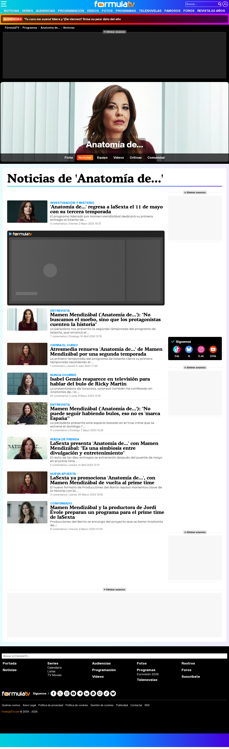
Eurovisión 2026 (148, 674)
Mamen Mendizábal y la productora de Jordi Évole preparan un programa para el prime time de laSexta (107, 512)
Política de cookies (77, 705)
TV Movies (54, 675)
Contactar (136, 705)
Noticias (11, 10)
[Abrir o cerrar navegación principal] (4, 3)
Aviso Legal (29, 705)
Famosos (172, 10)
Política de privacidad (50, 705)
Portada (9, 663)
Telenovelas (150, 10)
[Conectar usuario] (225, 4)
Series (27, 10)
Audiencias (45, 10)
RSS (147, 705)
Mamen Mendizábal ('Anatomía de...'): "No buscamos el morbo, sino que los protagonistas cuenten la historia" (105, 319)
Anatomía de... (50, 27)
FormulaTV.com (10, 711)
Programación (71, 10)
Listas (51, 671)
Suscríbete (191, 677)
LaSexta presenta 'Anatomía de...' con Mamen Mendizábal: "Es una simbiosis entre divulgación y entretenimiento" (104, 448)
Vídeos (93, 10)
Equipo (102, 157)
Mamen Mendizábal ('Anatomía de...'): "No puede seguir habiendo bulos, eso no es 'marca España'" (105, 413)
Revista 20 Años (211, 10)
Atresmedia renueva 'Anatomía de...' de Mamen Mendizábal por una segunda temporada (106, 351)
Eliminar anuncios (115, 31)
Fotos (107, 10)
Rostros (188, 663)
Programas (126, 10)
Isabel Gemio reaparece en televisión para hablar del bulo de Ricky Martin (100, 381)
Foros (188, 10)
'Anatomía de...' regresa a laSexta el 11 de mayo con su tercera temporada (106, 209)
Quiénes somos (11, 705)
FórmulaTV (12, 27)
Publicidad (122, 705)
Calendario (54, 667)
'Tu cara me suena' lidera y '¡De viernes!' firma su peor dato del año (62, 19)
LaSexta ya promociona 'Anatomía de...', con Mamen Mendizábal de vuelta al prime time (102, 480)
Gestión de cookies (102, 705)
